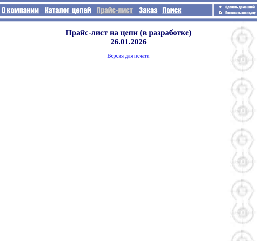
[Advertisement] (227, 36)
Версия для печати (128, 56)
